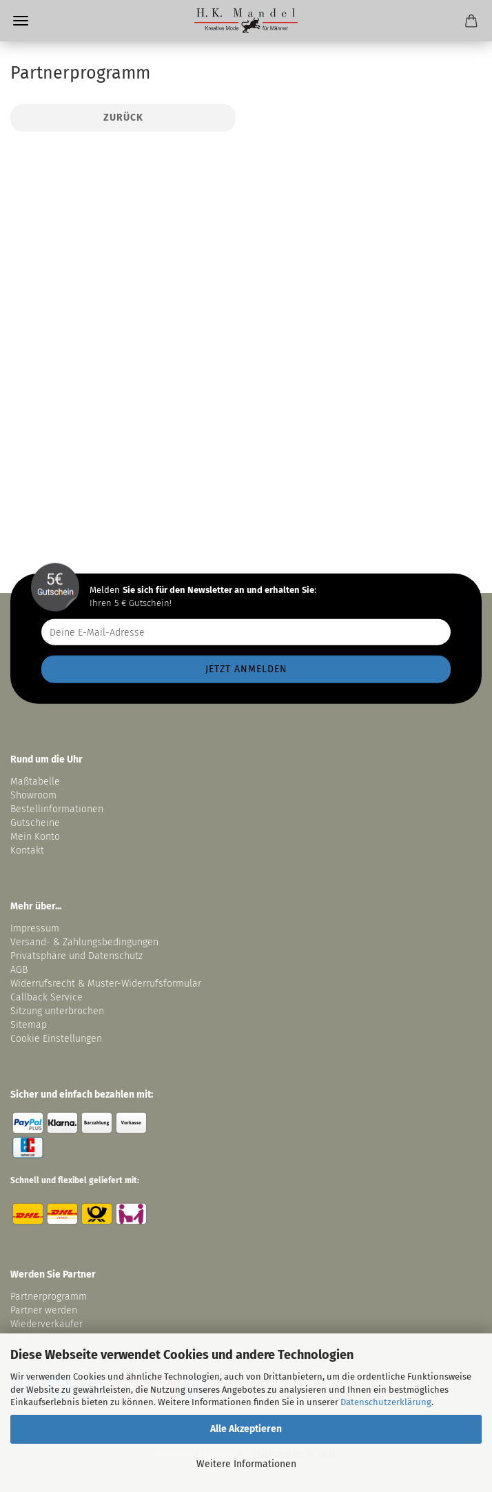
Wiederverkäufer (46, 1324)
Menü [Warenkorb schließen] (20, 20)
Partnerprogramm (48, 1296)
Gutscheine (35, 823)
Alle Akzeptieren (246, 1429)
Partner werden (43, 1310)
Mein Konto (35, 837)
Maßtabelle (35, 781)
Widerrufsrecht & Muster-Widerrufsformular (105, 983)
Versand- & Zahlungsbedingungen (84, 942)
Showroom (34, 795)
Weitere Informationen (246, 1464)
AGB (19, 970)
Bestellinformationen (56, 809)
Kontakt (27, 850)
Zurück (123, 117)
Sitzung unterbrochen (57, 1011)
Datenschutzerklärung (385, 1402)
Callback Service (46, 997)
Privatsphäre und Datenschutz (76, 956)
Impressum (34, 928)
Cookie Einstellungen (56, 1039)
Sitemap (28, 1025)
